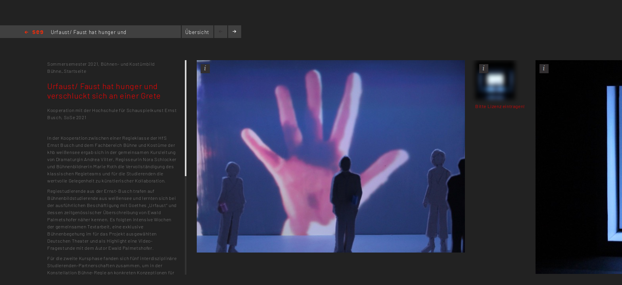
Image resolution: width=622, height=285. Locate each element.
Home (34, 32)
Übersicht (197, 32)
